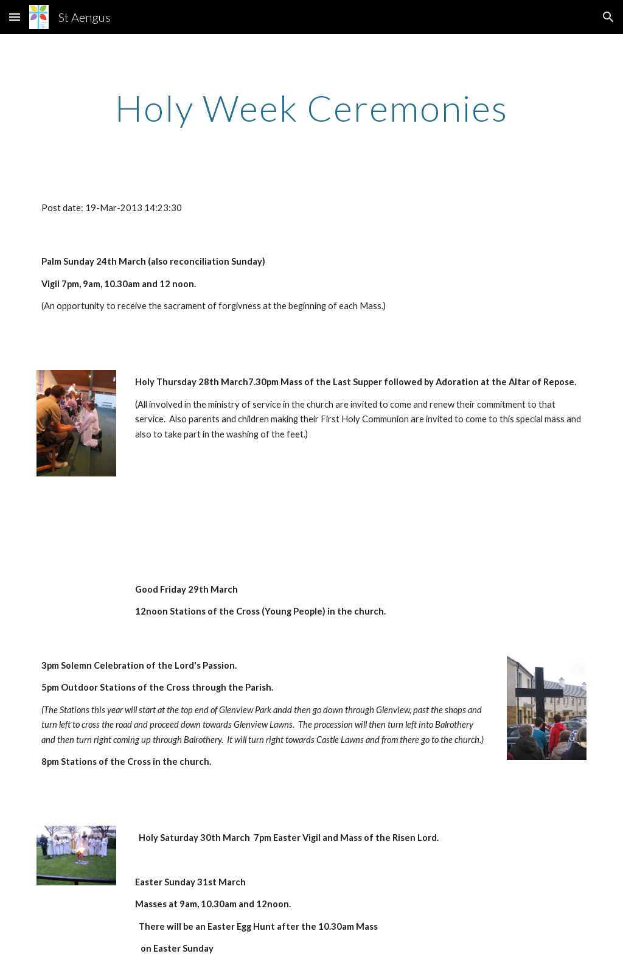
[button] (14, 16)
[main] (312, 108)
